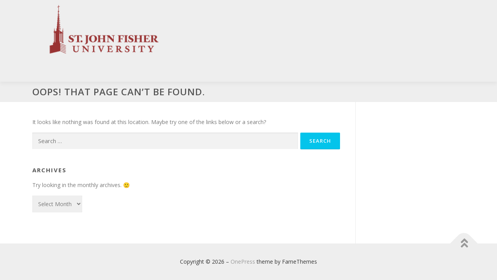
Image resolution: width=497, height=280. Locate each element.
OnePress (243, 261)
